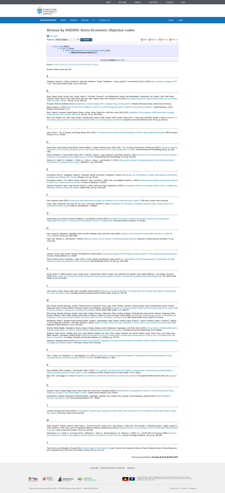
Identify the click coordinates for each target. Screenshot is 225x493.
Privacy (184, 488)
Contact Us (104, 20)
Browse (85, 20)
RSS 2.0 (164, 40)
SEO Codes (58, 47)
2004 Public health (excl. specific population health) (84, 51)
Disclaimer (192, 488)
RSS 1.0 (154, 40)
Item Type (120, 60)
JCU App (122, 2)
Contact (169, 2)
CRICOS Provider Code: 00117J (70, 488)
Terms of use (174, 488)
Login (170, 20)
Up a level (53, 36)
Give (183, 2)
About (63, 20)
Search (73, 20)
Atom (145, 40)
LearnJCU (153, 2)
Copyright (94, 468)
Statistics (131, 468)
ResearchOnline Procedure (113, 468)
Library (137, 2)
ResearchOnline (48, 20)
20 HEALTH (64, 49)
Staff (108, 2)
